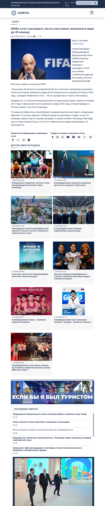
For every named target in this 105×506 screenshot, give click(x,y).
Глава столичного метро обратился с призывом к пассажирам (41, 422)
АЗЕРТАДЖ (78, 44)
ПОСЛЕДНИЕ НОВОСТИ (26, 409)
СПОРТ (15, 21)
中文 (67, 5)
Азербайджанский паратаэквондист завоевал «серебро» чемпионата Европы (72, 321)
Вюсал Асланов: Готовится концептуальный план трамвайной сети (43, 430)
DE (75, 2)
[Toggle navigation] (91, 12)
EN (72, 2)
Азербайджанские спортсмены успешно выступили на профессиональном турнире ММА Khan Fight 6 (31, 367)
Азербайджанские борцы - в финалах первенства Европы (29, 321)
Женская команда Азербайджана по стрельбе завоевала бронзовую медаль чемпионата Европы (72, 276)
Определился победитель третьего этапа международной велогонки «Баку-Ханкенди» (30, 185)
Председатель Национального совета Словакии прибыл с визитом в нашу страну (50, 414)
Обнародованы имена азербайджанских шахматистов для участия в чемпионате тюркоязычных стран (30, 230)
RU (69, 2)
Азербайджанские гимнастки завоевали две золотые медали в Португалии (72, 184)
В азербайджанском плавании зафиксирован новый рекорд (68, 229)
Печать (31, 36)
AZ (66, 2)
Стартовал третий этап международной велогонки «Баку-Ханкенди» (30, 275)
